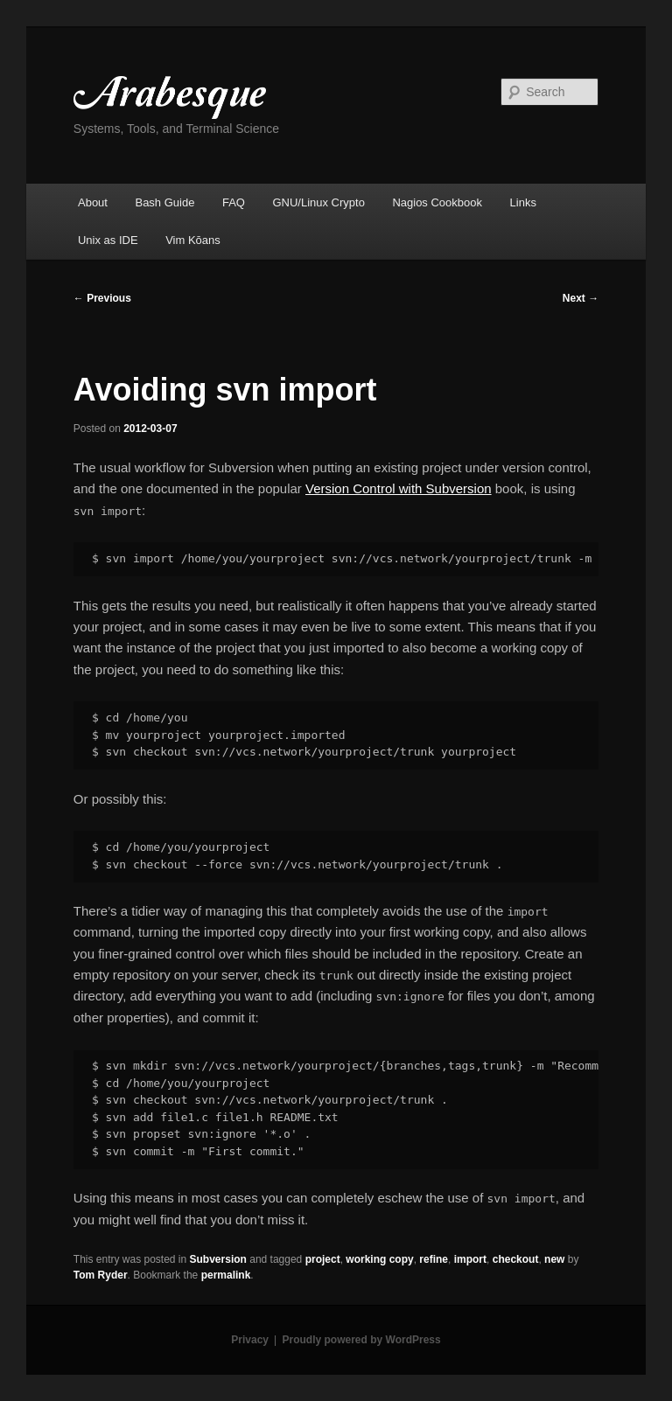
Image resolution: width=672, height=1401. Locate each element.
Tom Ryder (101, 1275)
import (470, 1259)
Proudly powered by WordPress (362, 1340)
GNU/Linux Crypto (318, 202)
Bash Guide (164, 202)
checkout (516, 1259)
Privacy (250, 1340)
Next (580, 298)
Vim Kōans (192, 240)
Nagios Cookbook (437, 202)
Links (523, 202)
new (554, 1259)
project (322, 1259)
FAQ (233, 202)
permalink (226, 1275)
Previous (102, 298)
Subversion (218, 1259)
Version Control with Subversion (398, 488)
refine (433, 1259)
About (93, 202)
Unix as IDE (108, 240)
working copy (379, 1259)
